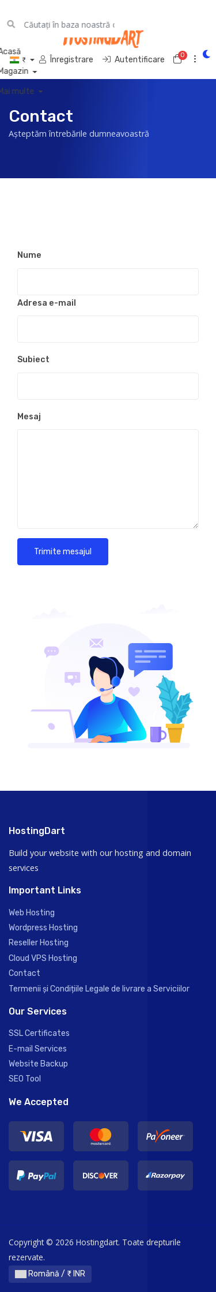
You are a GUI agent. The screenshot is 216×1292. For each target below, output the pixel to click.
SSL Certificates (39, 1033)
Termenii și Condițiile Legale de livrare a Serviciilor (99, 989)
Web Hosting (32, 913)
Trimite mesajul (63, 552)
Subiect (33, 360)
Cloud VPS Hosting (43, 958)
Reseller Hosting (39, 943)
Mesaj (29, 417)
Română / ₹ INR (50, 1274)
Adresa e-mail (46, 303)
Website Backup (38, 1064)
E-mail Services (38, 1049)
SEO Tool (25, 1079)
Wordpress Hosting (43, 928)
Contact (24, 973)
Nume (29, 255)
